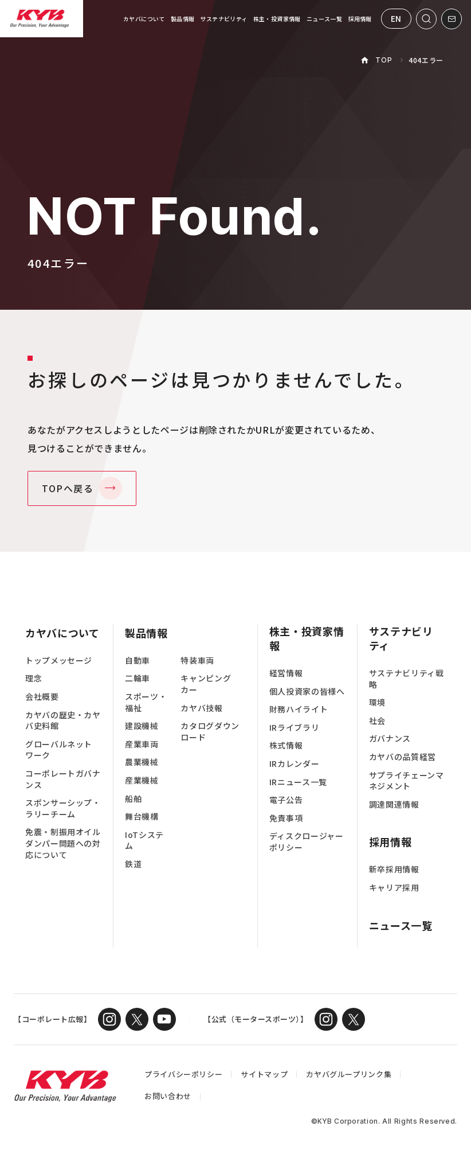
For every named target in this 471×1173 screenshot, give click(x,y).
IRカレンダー (294, 763)
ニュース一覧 (324, 18)
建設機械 (142, 725)
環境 (377, 702)
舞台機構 (142, 816)
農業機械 (142, 762)
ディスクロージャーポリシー (306, 842)
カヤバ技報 (201, 708)
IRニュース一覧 (298, 782)
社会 (377, 720)
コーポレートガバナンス (63, 779)
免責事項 (286, 818)
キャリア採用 (394, 887)
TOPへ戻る (68, 488)
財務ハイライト (298, 709)
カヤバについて (144, 18)
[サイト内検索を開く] (426, 19)
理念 (33, 678)
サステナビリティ (223, 18)
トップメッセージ (58, 660)
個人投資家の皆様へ (307, 691)
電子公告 (286, 799)
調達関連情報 (394, 804)
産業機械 (142, 780)
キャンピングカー (205, 684)
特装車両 (197, 660)
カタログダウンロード (209, 731)
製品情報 (183, 18)
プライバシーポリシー (183, 1074)
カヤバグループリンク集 (348, 1074)
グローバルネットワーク (58, 750)
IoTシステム (144, 840)
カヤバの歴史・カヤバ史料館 (63, 721)
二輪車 (137, 678)
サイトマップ (264, 1074)
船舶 (133, 798)
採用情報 (360, 18)
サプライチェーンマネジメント (406, 781)
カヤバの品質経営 (402, 756)
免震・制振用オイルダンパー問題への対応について (63, 843)
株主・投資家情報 (277, 18)
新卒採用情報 (394, 869)
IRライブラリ (294, 727)
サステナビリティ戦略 (406, 679)
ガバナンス (390, 738)
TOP (383, 60)
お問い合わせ (167, 1095)
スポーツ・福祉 (146, 702)
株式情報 (286, 745)
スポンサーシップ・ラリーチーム (63, 808)
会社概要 (42, 696)
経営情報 (286, 673)
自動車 (137, 660)
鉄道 (133, 864)
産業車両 (142, 744)
